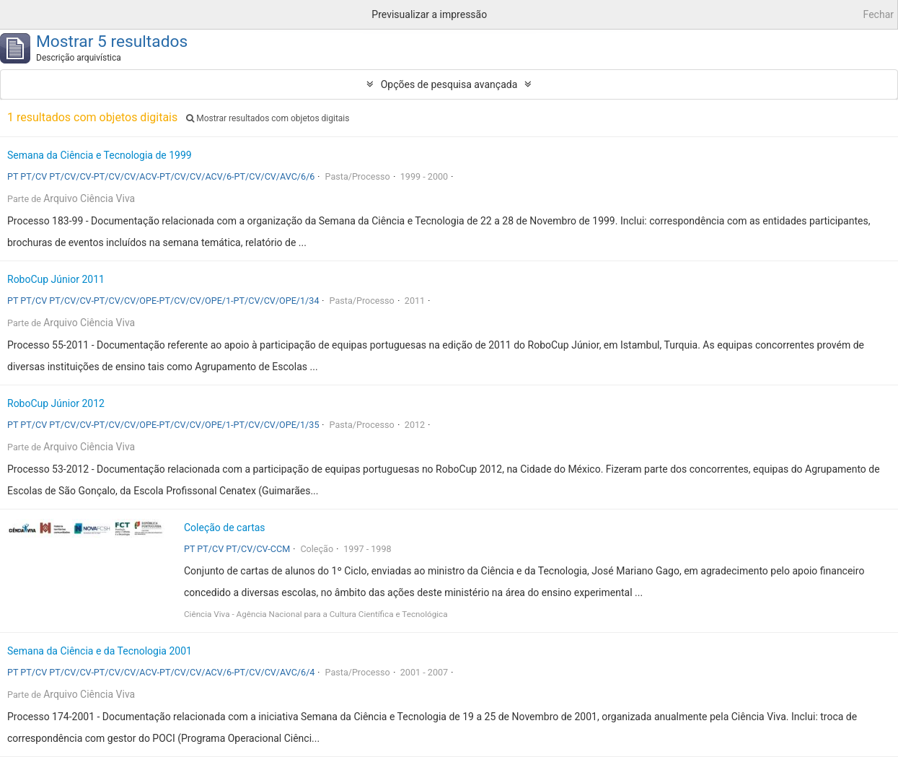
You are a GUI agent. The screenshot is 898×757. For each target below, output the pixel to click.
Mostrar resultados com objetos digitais (267, 118)
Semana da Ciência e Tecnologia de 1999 (99, 155)
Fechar (878, 14)
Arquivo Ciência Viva (89, 198)
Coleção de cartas (224, 527)
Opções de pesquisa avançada (449, 84)
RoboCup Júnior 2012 (56, 403)
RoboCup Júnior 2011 (56, 279)
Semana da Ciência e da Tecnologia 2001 (99, 651)
